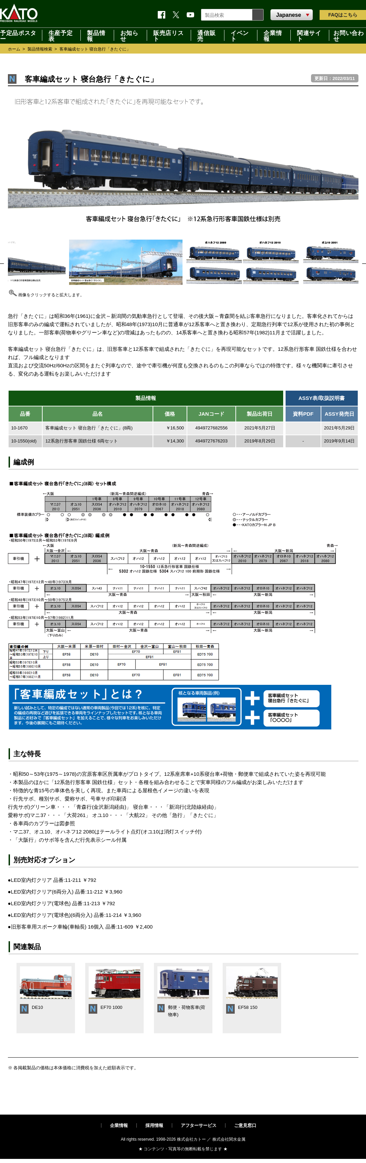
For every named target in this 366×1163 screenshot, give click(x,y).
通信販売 (206, 35)
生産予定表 (60, 35)
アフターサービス (199, 1125)
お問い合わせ (348, 35)
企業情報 (273, 35)
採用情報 (154, 1125)
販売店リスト (168, 35)
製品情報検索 (39, 49)
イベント (240, 35)
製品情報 (96, 35)
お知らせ (129, 35)
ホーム (14, 49)
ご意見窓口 (245, 1125)
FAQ (342, 15)
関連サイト (309, 35)
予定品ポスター (18, 35)
